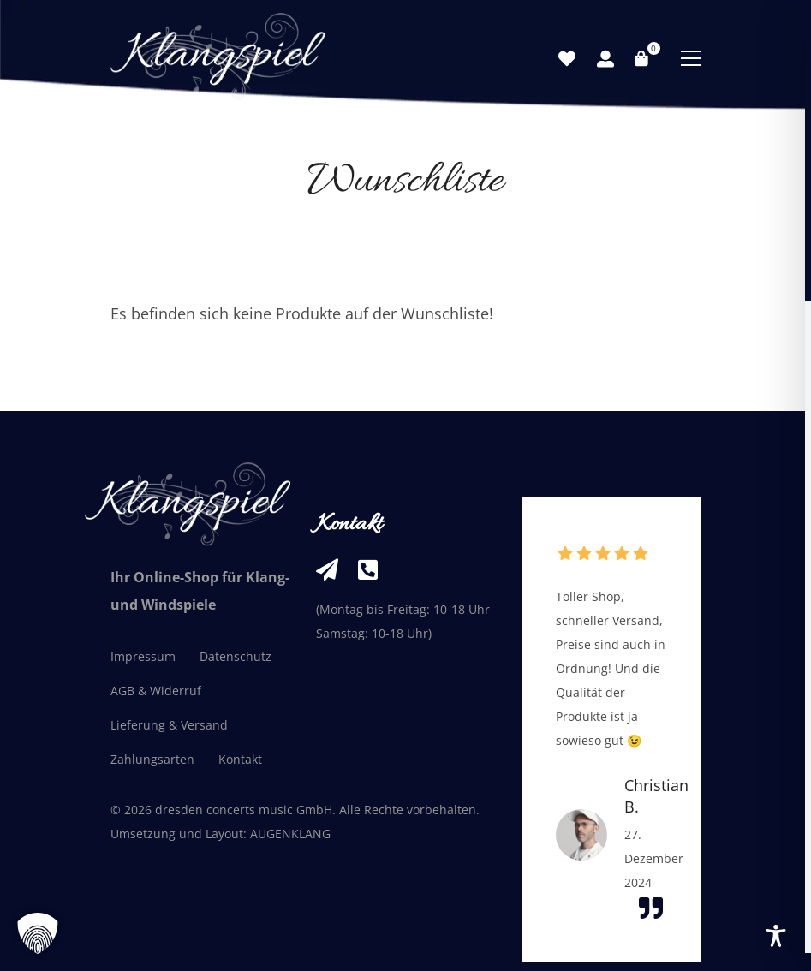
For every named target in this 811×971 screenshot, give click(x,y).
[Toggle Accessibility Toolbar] (776, 936)
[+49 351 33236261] (368, 569)
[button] (37, 933)
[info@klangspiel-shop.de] (327, 569)
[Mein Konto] (605, 59)
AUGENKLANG (290, 833)
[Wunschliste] (567, 59)
